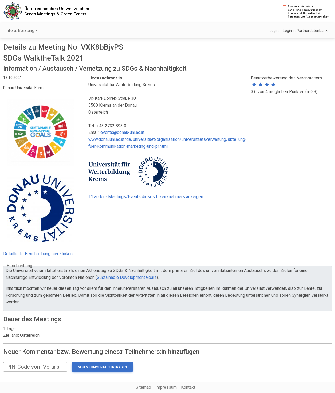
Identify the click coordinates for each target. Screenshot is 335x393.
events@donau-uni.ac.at (122, 132)
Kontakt (188, 387)
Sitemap (143, 387)
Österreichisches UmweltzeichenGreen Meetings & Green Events (56, 11)
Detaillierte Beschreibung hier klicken (38, 253)
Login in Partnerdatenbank (305, 31)
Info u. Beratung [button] (19, 30)
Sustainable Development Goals (127, 277)
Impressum (166, 387)
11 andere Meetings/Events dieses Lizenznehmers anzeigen (145, 196)
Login (274, 31)
